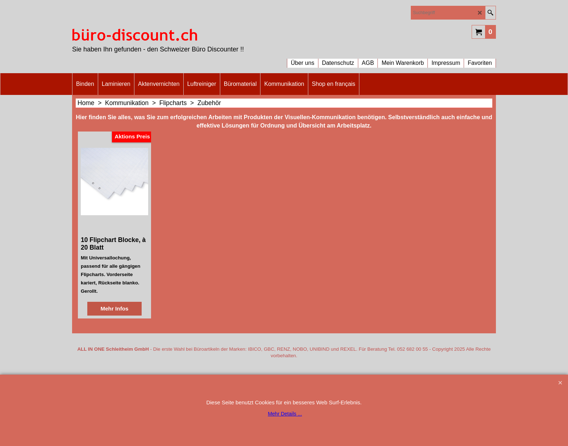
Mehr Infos (114, 308)
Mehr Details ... (285, 414)
